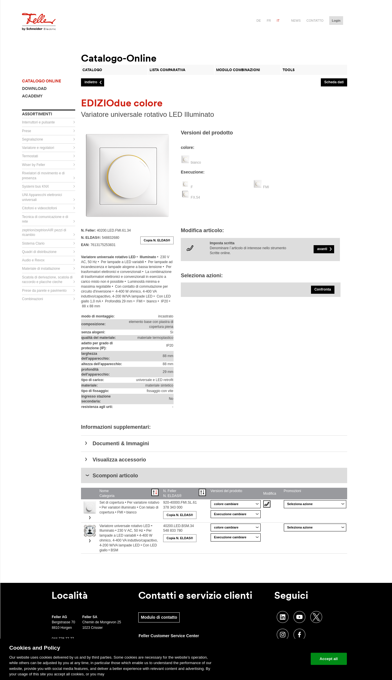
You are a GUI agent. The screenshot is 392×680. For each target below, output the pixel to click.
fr (269, 20)
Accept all (329, 659)
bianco (196, 162)
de (259, 20)
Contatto (314, 20)
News (296, 20)
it (278, 20)
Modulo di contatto (159, 617)
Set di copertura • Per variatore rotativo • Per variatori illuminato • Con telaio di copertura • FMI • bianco (129, 507)
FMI (266, 187)
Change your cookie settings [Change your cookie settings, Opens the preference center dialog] (279, 659)
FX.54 (195, 197)
